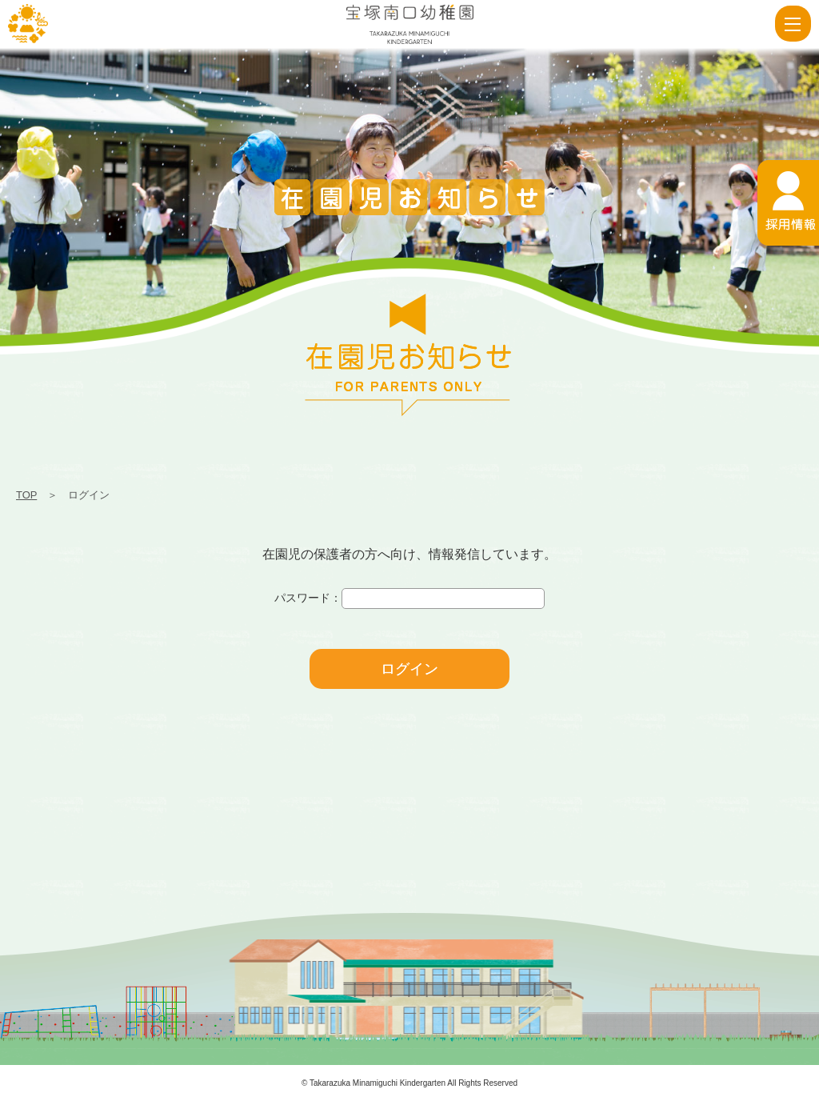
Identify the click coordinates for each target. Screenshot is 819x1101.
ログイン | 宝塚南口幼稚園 (28, 24)
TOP (26, 495)
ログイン (409, 669)
